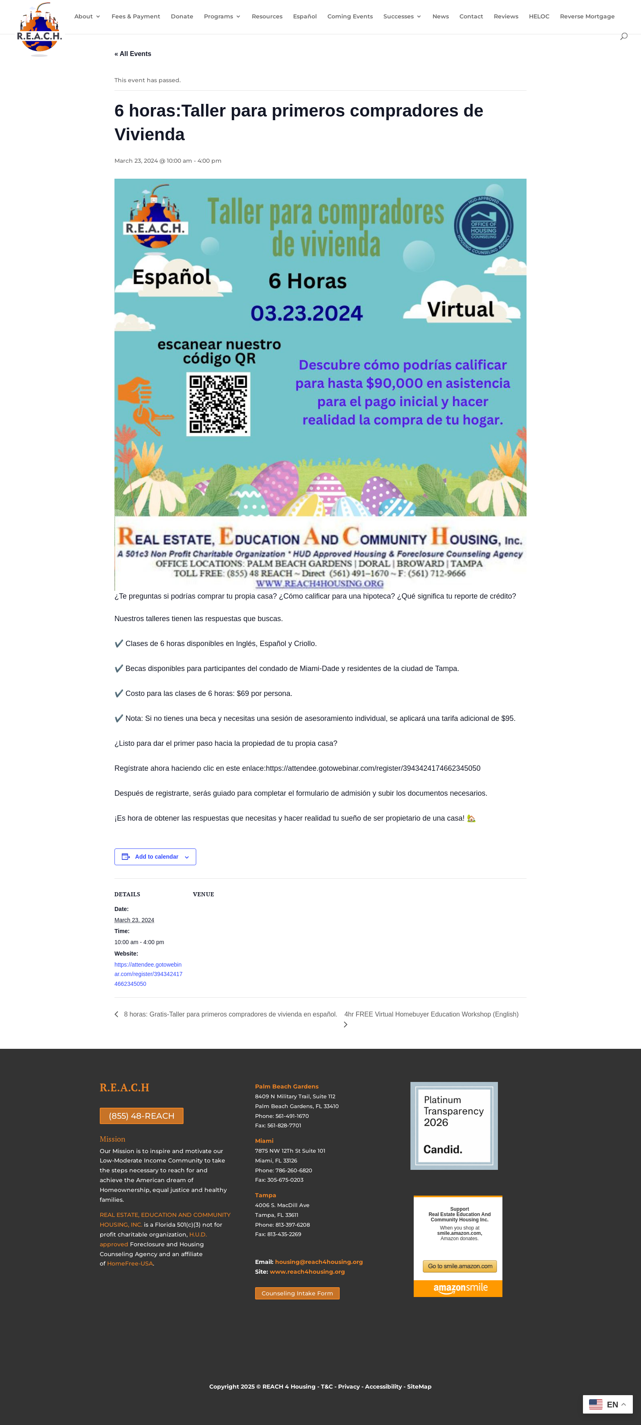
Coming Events (350, 16)
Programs (218, 16)
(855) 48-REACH (142, 1116)
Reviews (506, 16)
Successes (398, 16)
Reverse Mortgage (587, 16)
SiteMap (419, 1386)
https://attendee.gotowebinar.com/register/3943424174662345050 (148, 974)
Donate (182, 16)
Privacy (349, 1386)
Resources (267, 16)
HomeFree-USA (130, 1263)
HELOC (539, 16)
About (83, 16)
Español (305, 16)
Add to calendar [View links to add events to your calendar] (157, 856)
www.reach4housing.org (307, 1271)
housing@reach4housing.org (319, 1262)
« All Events (132, 53)
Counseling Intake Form (297, 1293)
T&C (327, 1386)
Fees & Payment (136, 16)
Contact (471, 16)
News (441, 16)
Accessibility (383, 1386)
